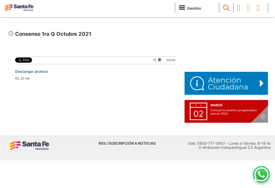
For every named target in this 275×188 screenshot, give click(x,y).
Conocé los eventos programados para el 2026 (234, 111)
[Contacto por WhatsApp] (261, 174)
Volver (169, 60)
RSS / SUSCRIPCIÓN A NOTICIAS (127, 143)
